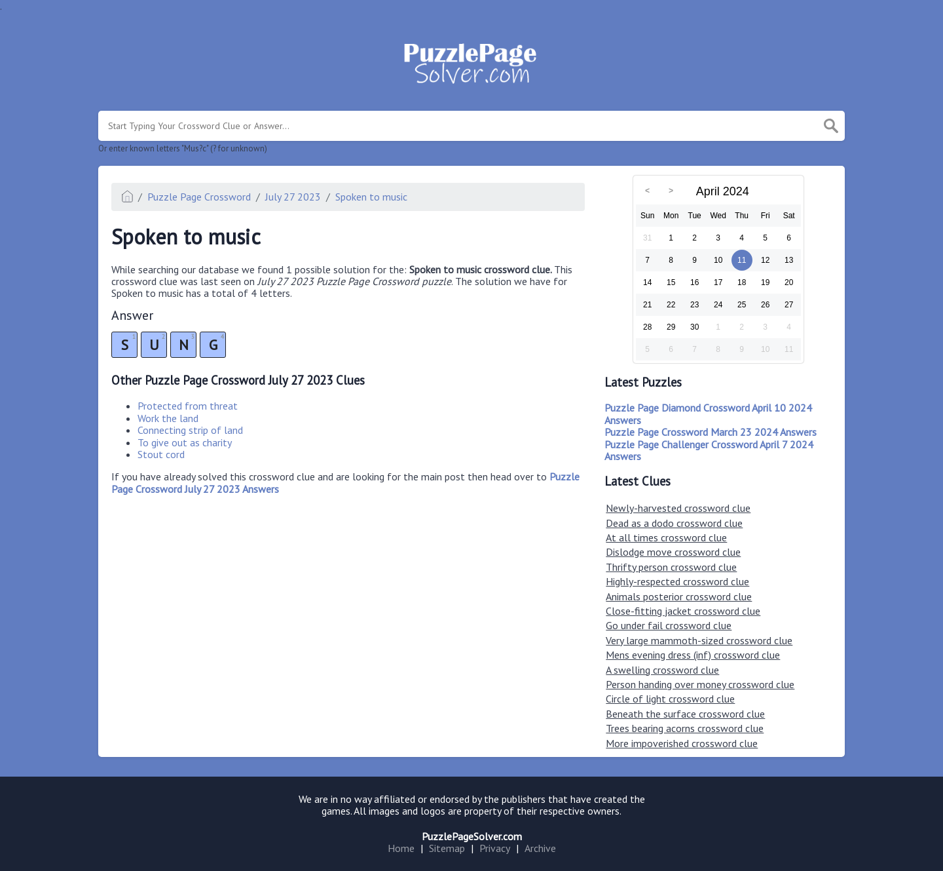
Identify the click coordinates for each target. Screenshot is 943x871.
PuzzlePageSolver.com (472, 836)
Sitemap (447, 848)
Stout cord (161, 454)
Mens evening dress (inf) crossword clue (693, 654)
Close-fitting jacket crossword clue (683, 610)
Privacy (494, 848)
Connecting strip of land (190, 429)
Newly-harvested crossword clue (678, 507)
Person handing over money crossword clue (700, 684)
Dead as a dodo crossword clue (674, 523)
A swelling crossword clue (662, 669)
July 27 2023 (293, 196)
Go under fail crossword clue (668, 625)
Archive (540, 848)
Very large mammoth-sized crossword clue (699, 640)
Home (401, 848)
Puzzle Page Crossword (199, 196)
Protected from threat (188, 405)
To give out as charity (185, 442)
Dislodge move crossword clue (673, 551)
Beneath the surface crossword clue (685, 713)
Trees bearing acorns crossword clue (685, 728)
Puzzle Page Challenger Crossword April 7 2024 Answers (708, 450)
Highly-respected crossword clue (677, 581)
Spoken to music (371, 196)
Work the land (168, 418)
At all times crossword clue (666, 537)
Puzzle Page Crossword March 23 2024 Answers (710, 431)
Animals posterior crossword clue (679, 596)
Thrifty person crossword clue (671, 566)
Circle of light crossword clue (670, 698)
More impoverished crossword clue (682, 743)
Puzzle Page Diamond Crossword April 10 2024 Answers (708, 413)
